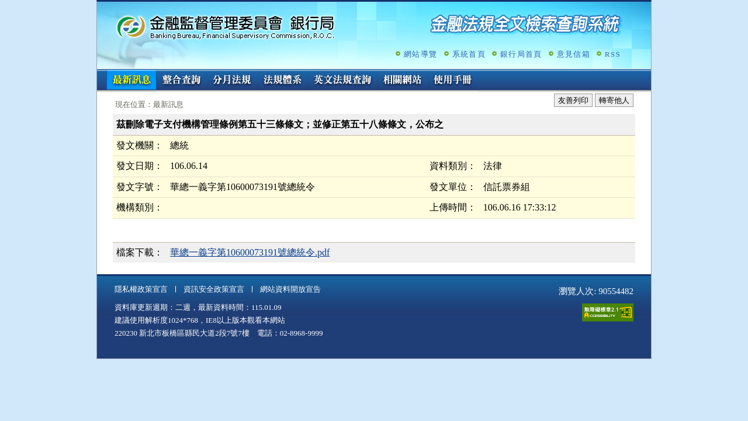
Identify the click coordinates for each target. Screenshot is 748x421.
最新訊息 (131, 80)
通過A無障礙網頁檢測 (607, 312)
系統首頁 (469, 54)
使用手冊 (453, 80)
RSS (613, 54)
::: (101, 74)
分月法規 (232, 80)
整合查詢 (182, 80)
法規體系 (282, 80)
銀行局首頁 (521, 54)
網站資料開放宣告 (290, 289)
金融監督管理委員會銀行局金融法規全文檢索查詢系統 (225, 27)
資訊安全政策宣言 (213, 289)
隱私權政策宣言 (141, 289)
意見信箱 (573, 54)
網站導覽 (420, 54)
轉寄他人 (614, 100)
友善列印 (573, 100)
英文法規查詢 (342, 80)
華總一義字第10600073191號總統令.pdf (250, 252)
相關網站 (403, 80)
